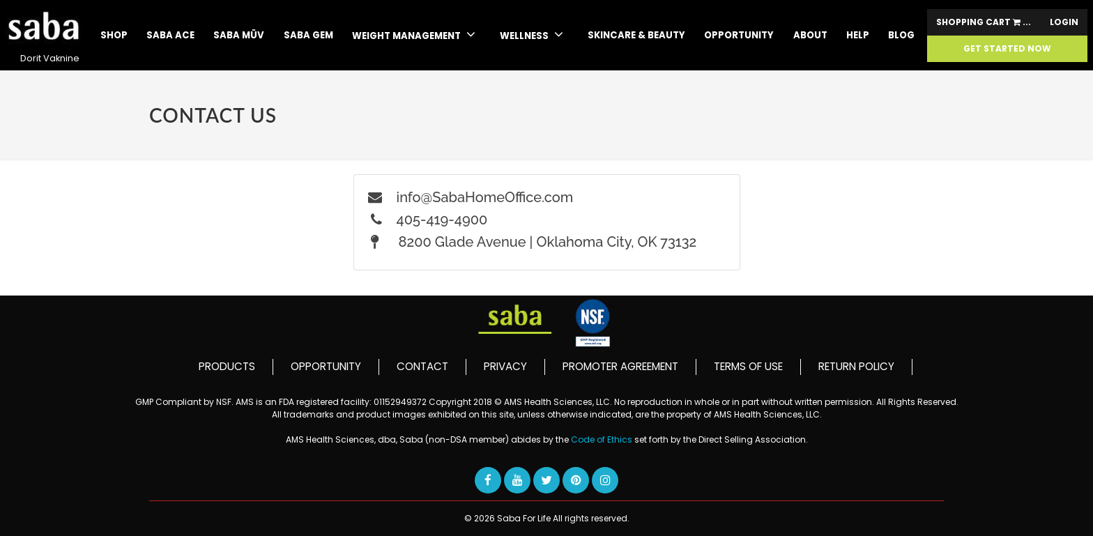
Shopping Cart (983, 22)
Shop (114, 35)
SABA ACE (170, 35)
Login (1064, 22)
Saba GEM (308, 35)
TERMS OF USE (748, 366)
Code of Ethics (602, 439)
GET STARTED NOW (1007, 48)
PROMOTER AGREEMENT (620, 366)
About (810, 35)
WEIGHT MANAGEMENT (413, 35)
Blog (901, 35)
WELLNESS (531, 35)
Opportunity (739, 35)
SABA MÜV (238, 35)
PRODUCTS (227, 366)
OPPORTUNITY (326, 366)
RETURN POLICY (856, 366)
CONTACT (422, 366)
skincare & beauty (636, 35)
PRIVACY (505, 366)
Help (857, 35)
